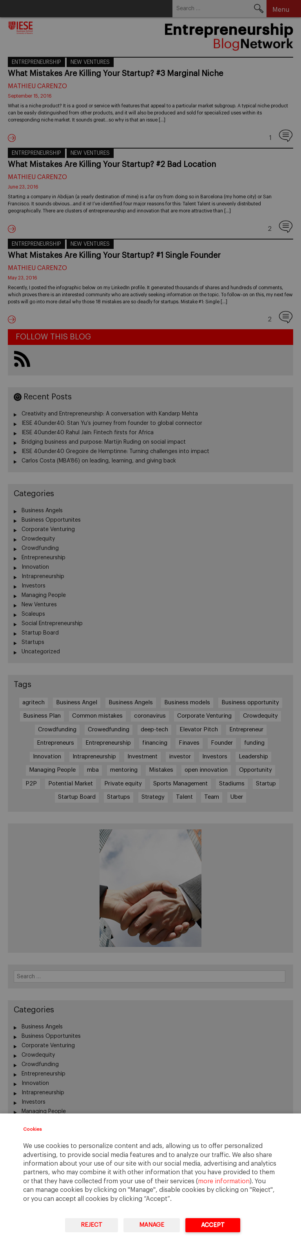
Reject (91, 1225)
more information (224, 1181)
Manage (151, 1225)
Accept (213, 1225)
